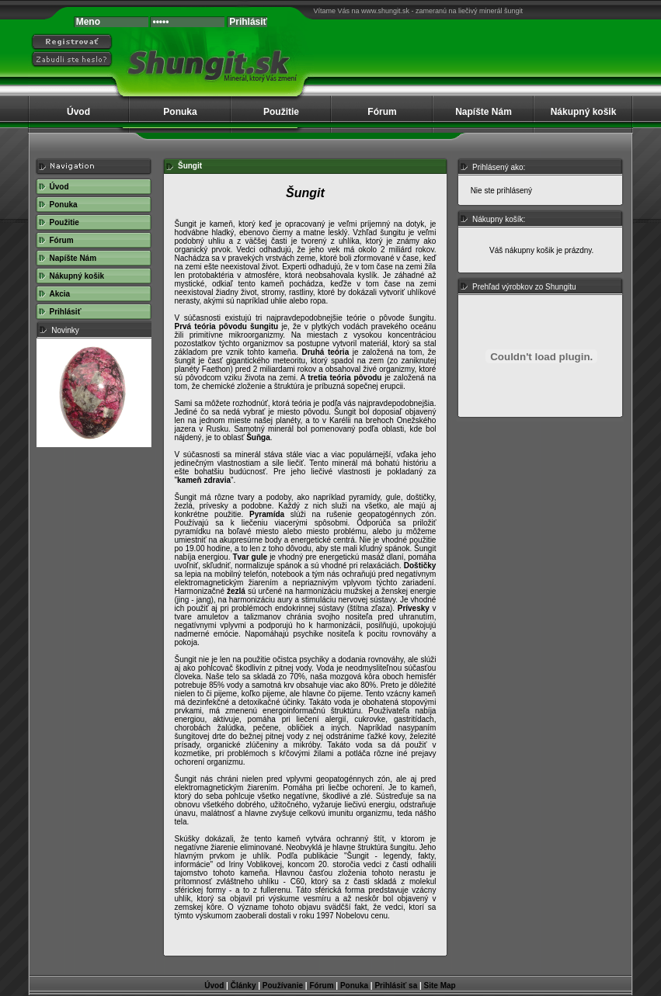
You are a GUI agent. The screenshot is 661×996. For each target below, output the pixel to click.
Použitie (281, 111)
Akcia (60, 294)
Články (243, 985)
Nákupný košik (584, 111)
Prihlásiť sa (395, 985)
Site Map (440, 985)
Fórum (381, 111)
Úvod (78, 111)
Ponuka (180, 111)
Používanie (283, 985)
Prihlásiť (66, 311)
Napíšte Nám (483, 111)
